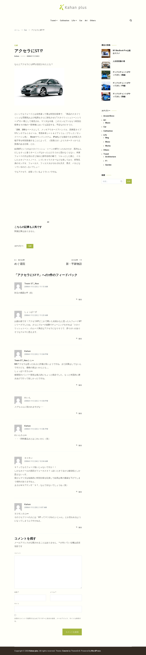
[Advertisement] (48, 197)
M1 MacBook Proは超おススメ (122, 51)
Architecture (110, 157)
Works (108, 146)
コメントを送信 (72, 632)
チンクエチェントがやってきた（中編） (121, 84)
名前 (16, 592)
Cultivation (64, 21)
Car (80, 21)
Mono (107, 142)
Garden (108, 165)
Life (73, 21)
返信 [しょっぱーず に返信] (80, 339)
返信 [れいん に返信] (80, 413)
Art (86, 21)
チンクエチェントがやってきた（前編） (121, 95)
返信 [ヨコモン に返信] (80, 492)
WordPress (96, 651)
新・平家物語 (65, 262)
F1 (106, 161)
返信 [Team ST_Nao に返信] (80, 299)
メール (53, 592)
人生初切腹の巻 (119, 61)
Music (107, 123)
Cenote (65, 651)
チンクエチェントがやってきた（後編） (121, 73)
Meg (107, 138)
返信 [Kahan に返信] (80, 385)
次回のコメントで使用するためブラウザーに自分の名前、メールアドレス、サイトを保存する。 (47, 620)
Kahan (16, 56)
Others (93, 21)
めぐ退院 (31, 262)
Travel (53, 21)
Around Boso (108, 116)
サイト (16, 603)
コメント (17, 553)
